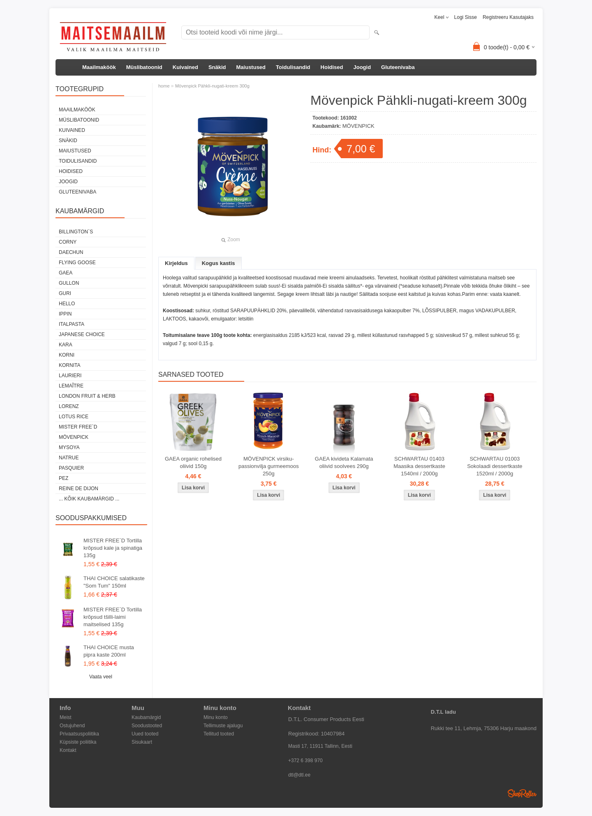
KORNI (66, 355)
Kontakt (68, 750)
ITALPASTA (71, 324)
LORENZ (69, 406)
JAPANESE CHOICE (82, 334)
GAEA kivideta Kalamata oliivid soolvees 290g (344, 462)
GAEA (65, 273)
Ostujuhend (72, 725)
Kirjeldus (176, 263)
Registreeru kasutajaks (508, 17)
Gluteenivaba (398, 67)
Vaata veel (100, 677)
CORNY (67, 242)
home (164, 85)
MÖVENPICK (73, 437)
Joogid (362, 67)
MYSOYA (69, 447)
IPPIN (65, 314)
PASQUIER (71, 468)
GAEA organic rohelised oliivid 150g (193, 462)
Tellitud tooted (219, 734)
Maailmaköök (99, 67)
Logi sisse (465, 17)
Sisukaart (142, 742)
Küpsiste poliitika (78, 742)
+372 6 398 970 (305, 760)
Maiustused (251, 67)
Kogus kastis (218, 263)
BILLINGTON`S (76, 232)
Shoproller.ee (522, 793)
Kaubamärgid (146, 717)
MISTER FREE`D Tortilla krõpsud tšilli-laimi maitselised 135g (112, 616)
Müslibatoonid (144, 67)
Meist (66, 717)
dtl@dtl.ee (299, 775)
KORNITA (69, 365)
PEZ (63, 478)
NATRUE (69, 458)
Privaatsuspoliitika (79, 734)
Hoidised (332, 67)
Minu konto (216, 717)
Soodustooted (147, 725)
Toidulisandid (293, 67)
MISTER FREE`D (78, 427)
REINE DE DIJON (78, 488)
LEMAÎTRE (71, 386)
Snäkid (217, 67)
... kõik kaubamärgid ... (89, 499)
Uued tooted (145, 734)
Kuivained (185, 67)
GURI (65, 293)
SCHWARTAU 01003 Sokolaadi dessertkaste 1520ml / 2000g (494, 466)
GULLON (69, 283)
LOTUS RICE (73, 417)
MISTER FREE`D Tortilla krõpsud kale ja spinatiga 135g (112, 547)
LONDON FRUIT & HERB (87, 396)
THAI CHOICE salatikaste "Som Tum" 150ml (114, 582)
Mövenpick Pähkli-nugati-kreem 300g (212, 85)
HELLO (67, 304)
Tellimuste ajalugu (223, 725)
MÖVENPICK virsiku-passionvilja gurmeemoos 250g (268, 466)
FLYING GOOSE (77, 262)
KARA (65, 345)
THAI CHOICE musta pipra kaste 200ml (108, 651)
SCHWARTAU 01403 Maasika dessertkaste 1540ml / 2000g (419, 466)
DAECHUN (71, 252)
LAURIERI (70, 375)
